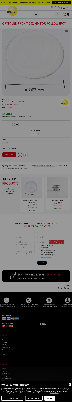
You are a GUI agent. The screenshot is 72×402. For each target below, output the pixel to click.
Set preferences (12, 398)
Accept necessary (33, 398)
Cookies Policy (54, 393)
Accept (49, 398)
